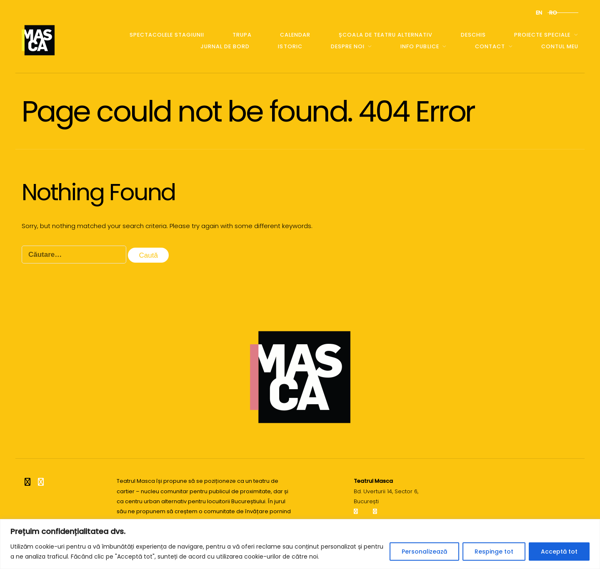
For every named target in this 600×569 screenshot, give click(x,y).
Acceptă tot (559, 551)
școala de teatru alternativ (385, 34)
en (539, 12)
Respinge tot (494, 551)
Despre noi (348, 46)
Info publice (419, 46)
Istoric (290, 46)
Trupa (242, 34)
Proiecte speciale (542, 34)
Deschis (473, 34)
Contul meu (559, 46)
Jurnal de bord (225, 46)
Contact (490, 46)
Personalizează (424, 551)
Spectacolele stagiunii (167, 34)
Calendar (295, 34)
